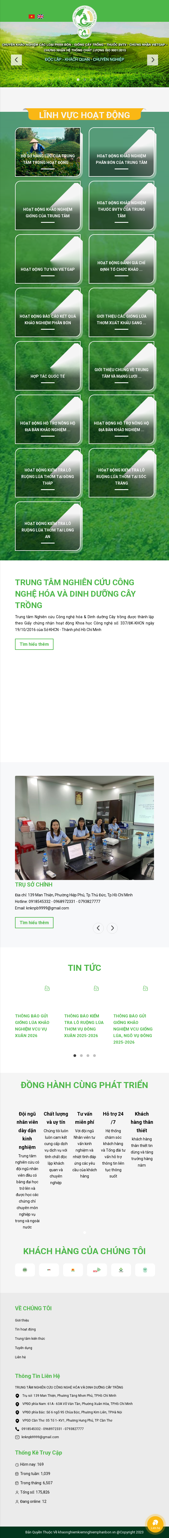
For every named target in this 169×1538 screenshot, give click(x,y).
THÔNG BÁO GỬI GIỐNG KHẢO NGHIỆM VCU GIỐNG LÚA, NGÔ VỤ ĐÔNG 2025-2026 (133, 1029)
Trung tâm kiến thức (30, 1339)
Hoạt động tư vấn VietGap (48, 269)
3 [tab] (91, 79)
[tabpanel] (84, 54)
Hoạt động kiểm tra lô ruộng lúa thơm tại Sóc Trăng (121, 476)
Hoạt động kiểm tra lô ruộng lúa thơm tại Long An (48, 530)
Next (152, 60)
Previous (16, 60)
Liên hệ (20, 1357)
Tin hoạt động (25, 1329)
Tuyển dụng (23, 1348)
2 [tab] (84, 79)
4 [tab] (94, 1055)
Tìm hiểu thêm (34, 644)
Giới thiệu (22, 1320)
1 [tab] (78, 79)
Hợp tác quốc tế (48, 376)
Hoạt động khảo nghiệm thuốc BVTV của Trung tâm (121, 209)
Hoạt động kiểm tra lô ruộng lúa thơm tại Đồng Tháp (47, 476)
